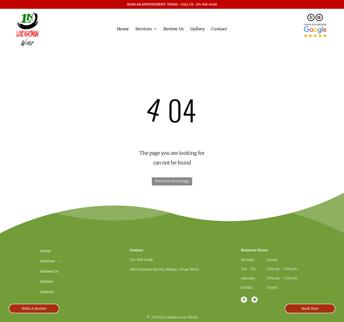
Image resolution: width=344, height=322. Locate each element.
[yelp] (311, 18)
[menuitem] (123, 29)
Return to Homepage (172, 181)
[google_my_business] (319, 18)
